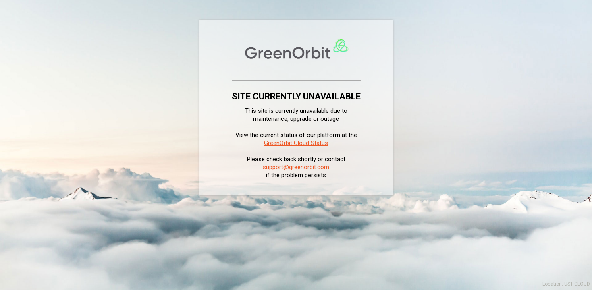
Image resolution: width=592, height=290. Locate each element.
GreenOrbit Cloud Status (296, 143)
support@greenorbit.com (296, 167)
